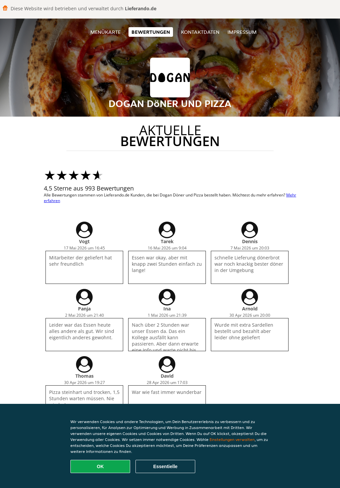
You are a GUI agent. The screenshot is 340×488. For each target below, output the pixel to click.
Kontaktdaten (200, 31)
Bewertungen (150, 31)
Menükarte (105, 31)
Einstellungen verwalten (232, 439)
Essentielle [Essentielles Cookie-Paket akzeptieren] (165, 466)
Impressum (242, 31)
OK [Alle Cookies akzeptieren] (100, 466)
